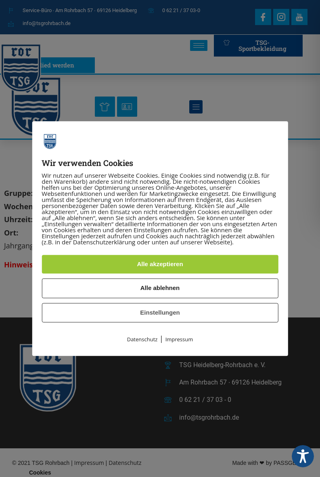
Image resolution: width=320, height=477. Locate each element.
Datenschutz (142, 339)
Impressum (179, 339)
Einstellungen (160, 312)
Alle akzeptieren (160, 264)
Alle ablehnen (160, 288)
